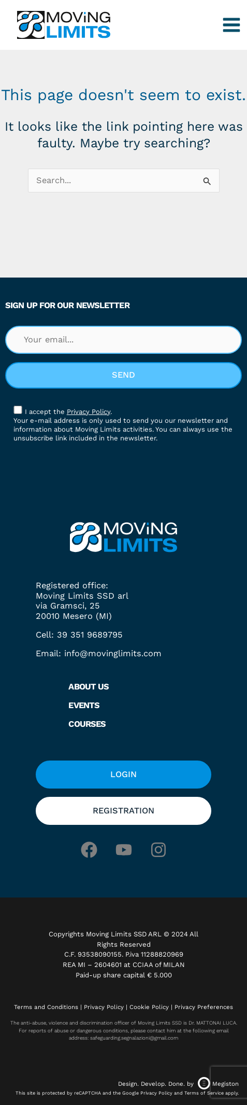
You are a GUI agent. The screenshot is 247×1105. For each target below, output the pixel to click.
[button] (233, 418)
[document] (123, 552)
